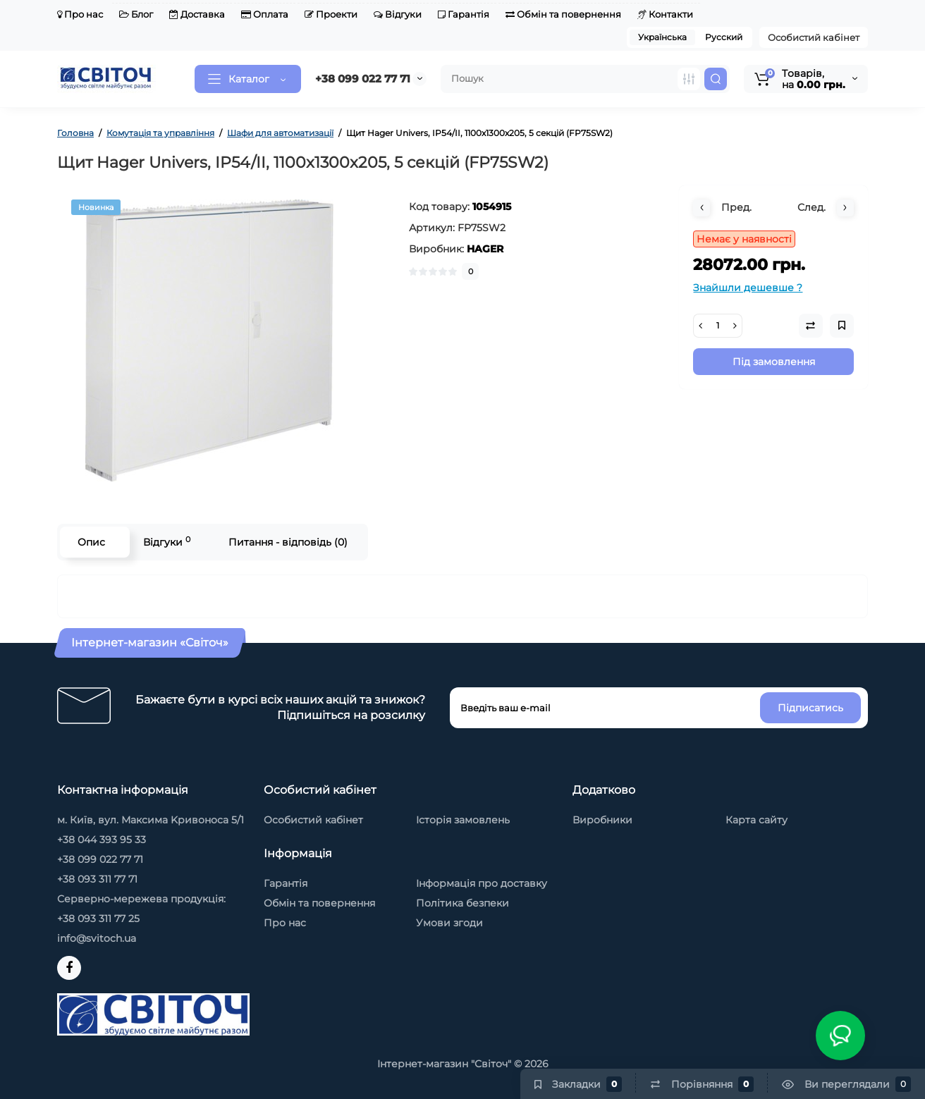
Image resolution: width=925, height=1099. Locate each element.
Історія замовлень (463, 819)
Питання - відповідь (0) (288, 542)
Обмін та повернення (563, 14)
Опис (91, 542)
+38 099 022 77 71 (362, 78)
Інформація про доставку (481, 883)
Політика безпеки (462, 903)
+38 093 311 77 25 (98, 918)
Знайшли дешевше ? (747, 287)
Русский (723, 37)
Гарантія (463, 14)
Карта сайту (756, 819)
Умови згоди (449, 922)
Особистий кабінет (813, 37)
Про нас (80, 14)
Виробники (602, 819)
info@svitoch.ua (96, 938)
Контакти (665, 14)
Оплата (264, 14)
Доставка (197, 14)
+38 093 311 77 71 (97, 879)
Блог (136, 14)
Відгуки (398, 14)
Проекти (331, 14)
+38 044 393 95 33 (101, 839)
